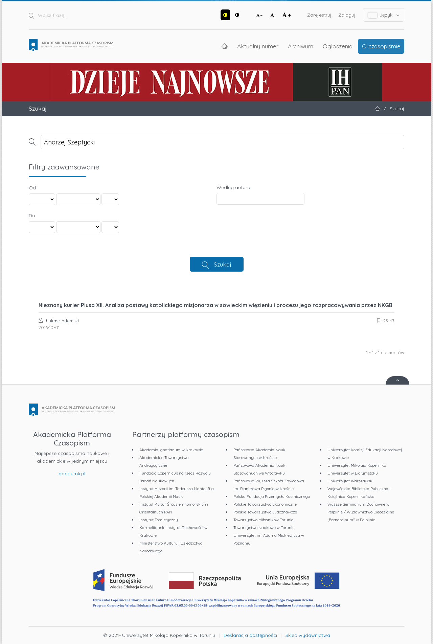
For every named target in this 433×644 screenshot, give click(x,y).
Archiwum (300, 46)
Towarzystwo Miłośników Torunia (263, 519)
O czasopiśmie (381, 46)
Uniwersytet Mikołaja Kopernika (356, 465)
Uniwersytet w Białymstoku (352, 473)
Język (384, 15)
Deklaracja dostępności (250, 635)
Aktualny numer (257, 46)
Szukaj (222, 264)
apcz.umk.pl (72, 473)
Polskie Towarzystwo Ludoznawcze (265, 511)
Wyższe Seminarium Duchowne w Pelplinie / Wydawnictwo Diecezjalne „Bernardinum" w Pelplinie (360, 512)
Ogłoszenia (337, 46)
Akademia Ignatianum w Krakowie (171, 449)
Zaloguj (347, 15)
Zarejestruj (319, 15)
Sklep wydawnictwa (308, 635)
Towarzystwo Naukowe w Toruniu (264, 527)
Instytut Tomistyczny (158, 519)
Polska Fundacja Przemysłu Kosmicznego (271, 496)
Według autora (233, 187)
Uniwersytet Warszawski (350, 480)
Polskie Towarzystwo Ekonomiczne (265, 504)
